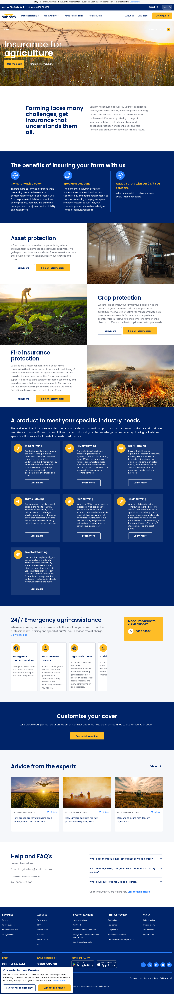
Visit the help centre (139, 891)
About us (129, 16)
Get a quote (162, 16)
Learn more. (135, 2)
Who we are (42, 920)
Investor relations (80, 920)
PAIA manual (166, 978)
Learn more (22, 268)
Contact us (143, 16)
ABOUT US (42, 915)
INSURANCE (7, 915)
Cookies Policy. (59, 981)
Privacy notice (151, 978)
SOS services (148, 930)
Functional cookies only (19, 987)
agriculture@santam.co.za (36, 869)
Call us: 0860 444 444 (13, 7)
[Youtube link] (163, 965)
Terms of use (136, 978)
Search (154, 7)
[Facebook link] (143, 965)
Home (6, 29)
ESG (39, 925)
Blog (39, 944)
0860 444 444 (13, 964)
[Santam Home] (9, 15)
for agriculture (95, 16)
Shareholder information (83, 942)
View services (19, 635)
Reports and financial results (85, 930)
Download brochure (159, 29)
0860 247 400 (24, 882)
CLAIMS (146, 915)
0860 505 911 (47, 964)
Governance (42, 930)
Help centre (112, 925)
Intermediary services (117, 935)
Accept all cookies (54, 987)
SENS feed (77, 925)
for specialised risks (74, 16)
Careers (40, 935)
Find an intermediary (41, 64)
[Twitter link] (150, 965)
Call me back (14, 64)
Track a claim (149, 925)
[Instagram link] (169, 965)
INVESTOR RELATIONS (83, 915)
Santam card (149, 935)
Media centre (42, 939)
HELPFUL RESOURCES (118, 915)
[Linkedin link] (156, 965)
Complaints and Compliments (121, 939)
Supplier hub (113, 930)
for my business (51, 16)
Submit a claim (149, 920)
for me (30, 16)
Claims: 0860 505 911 (38, 7)
